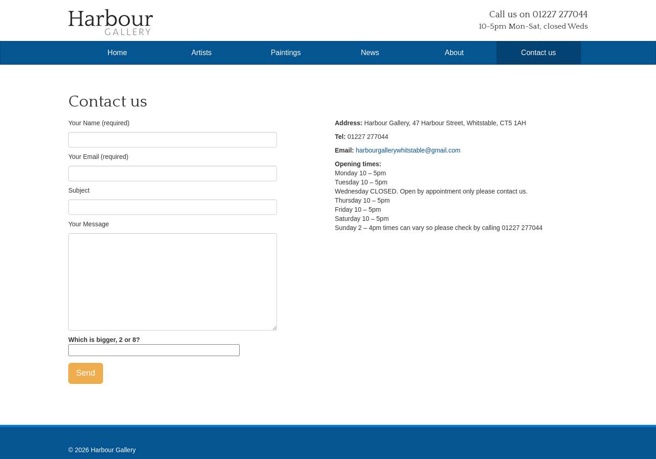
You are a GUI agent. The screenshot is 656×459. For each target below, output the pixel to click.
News (370, 52)
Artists (201, 52)
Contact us (538, 52)
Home (117, 52)
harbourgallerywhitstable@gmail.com (408, 150)
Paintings (286, 52)
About (454, 52)
